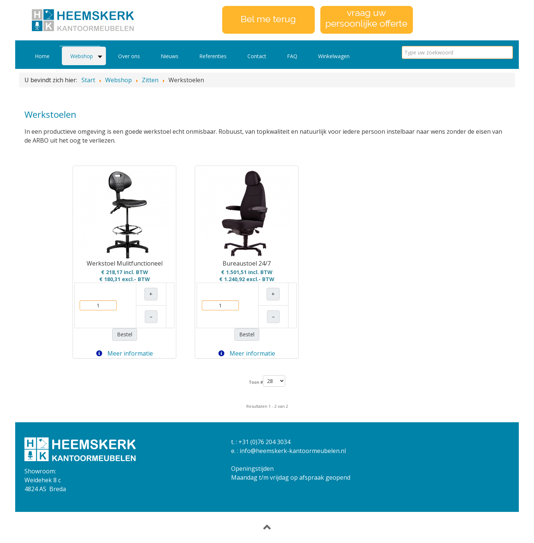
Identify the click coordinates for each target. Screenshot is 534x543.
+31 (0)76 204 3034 (264, 442)
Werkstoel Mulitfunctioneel (125, 263)
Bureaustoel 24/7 (247, 263)
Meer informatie (124, 353)
